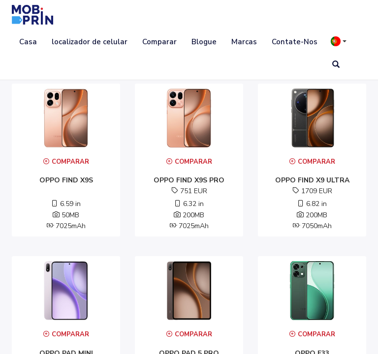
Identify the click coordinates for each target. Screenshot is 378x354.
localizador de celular (89, 42)
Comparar (159, 42)
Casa (28, 42)
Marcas (244, 42)
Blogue (204, 42)
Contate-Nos (294, 42)
